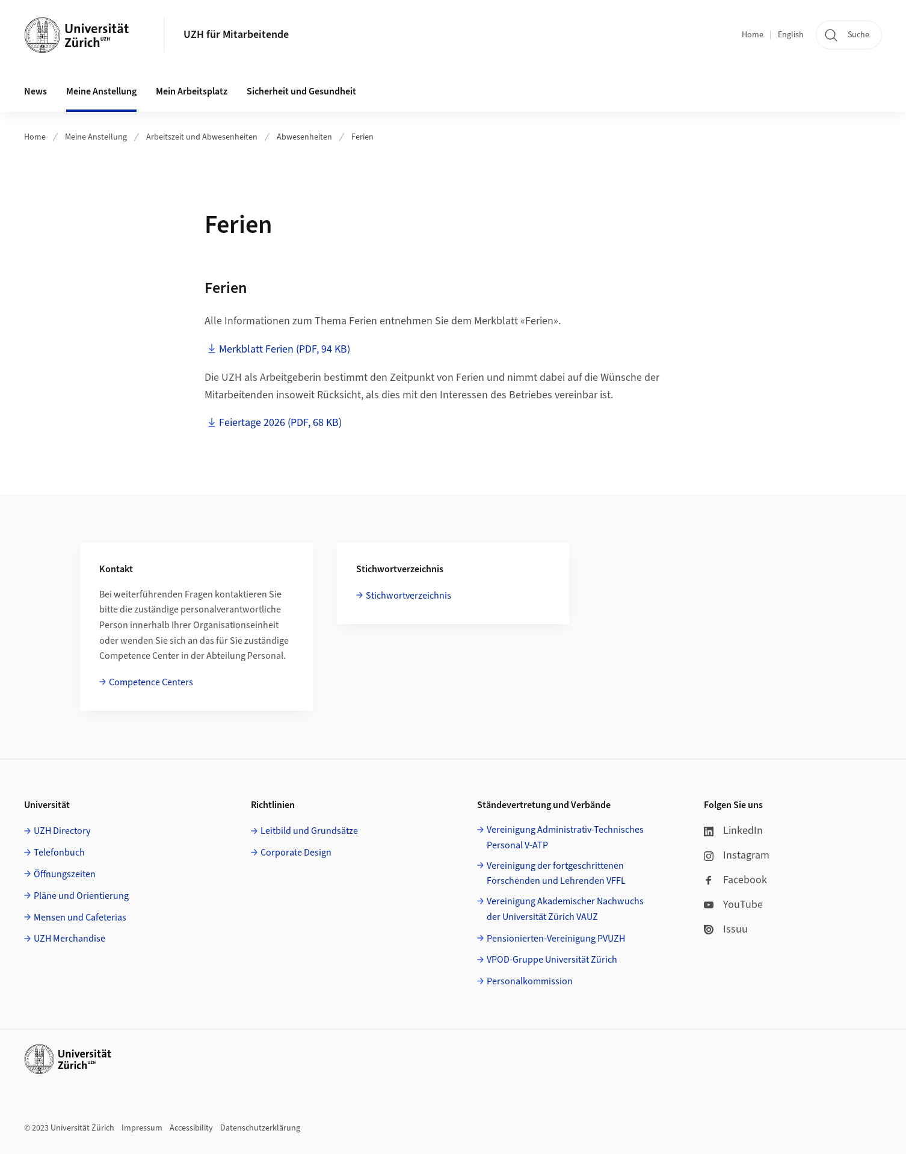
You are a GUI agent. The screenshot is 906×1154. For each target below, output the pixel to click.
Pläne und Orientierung (81, 896)
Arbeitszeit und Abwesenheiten (201, 137)
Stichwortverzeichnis (408, 595)
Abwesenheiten (304, 137)
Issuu (726, 929)
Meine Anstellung (96, 137)
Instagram (736, 855)
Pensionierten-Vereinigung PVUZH (556, 938)
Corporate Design (295, 852)
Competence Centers (151, 682)
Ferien (362, 137)
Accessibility (191, 1128)
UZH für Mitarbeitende (236, 34)
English (791, 35)
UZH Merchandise (69, 938)
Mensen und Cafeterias (80, 917)
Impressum (142, 1128)
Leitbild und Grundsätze (309, 831)
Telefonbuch (59, 852)
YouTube (733, 904)
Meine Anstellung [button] (101, 91)
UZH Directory (62, 831)
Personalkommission (530, 981)
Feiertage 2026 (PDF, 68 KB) (280, 422)
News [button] (35, 91)
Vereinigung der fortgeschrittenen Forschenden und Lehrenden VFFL (556, 873)
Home (752, 35)
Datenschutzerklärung (260, 1128)
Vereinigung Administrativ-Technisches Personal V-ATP (565, 837)
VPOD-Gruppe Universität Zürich (552, 959)
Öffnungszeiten (65, 874)
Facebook (735, 879)
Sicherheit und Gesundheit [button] (301, 91)
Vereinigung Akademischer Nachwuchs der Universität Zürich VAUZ (565, 909)
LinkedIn (733, 830)
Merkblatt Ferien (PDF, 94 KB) (284, 349)
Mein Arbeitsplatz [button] (191, 91)
